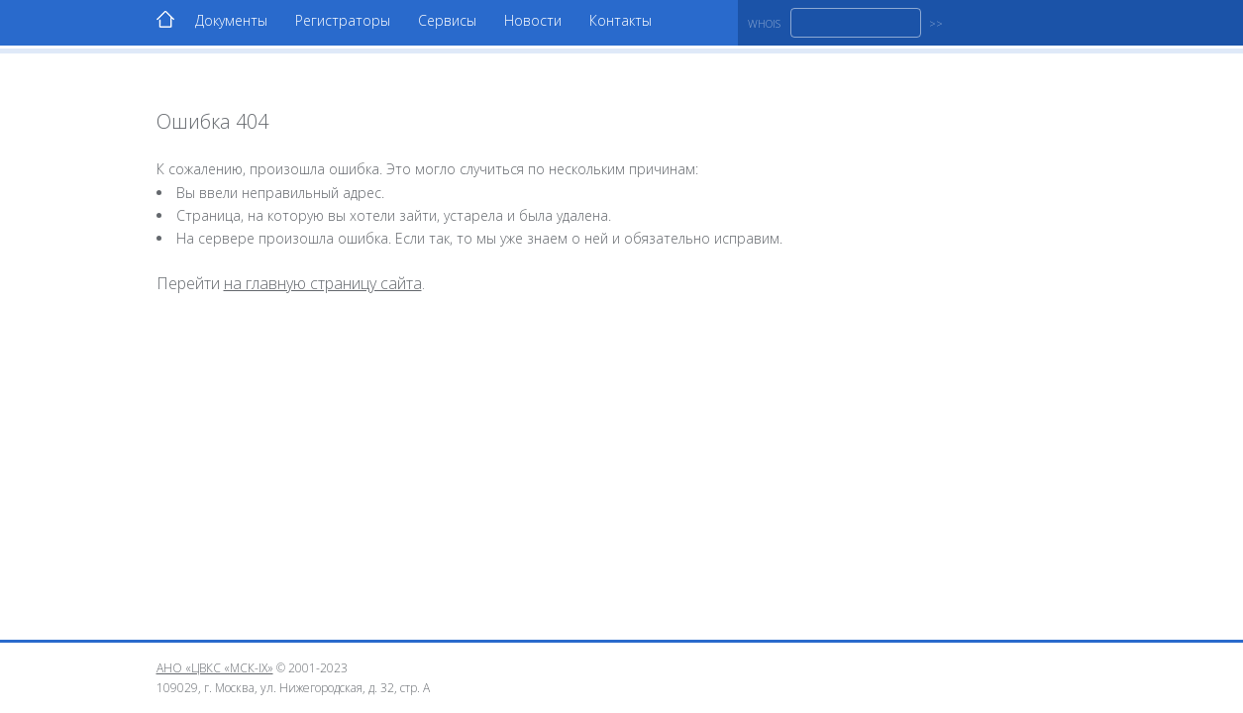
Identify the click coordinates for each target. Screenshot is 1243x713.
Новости (533, 20)
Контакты (620, 20)
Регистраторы (342, 20)
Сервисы (447, 20)
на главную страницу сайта (323, 283)
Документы (231, 20)
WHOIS (764, 23)
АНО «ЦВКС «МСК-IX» (214, 668)
